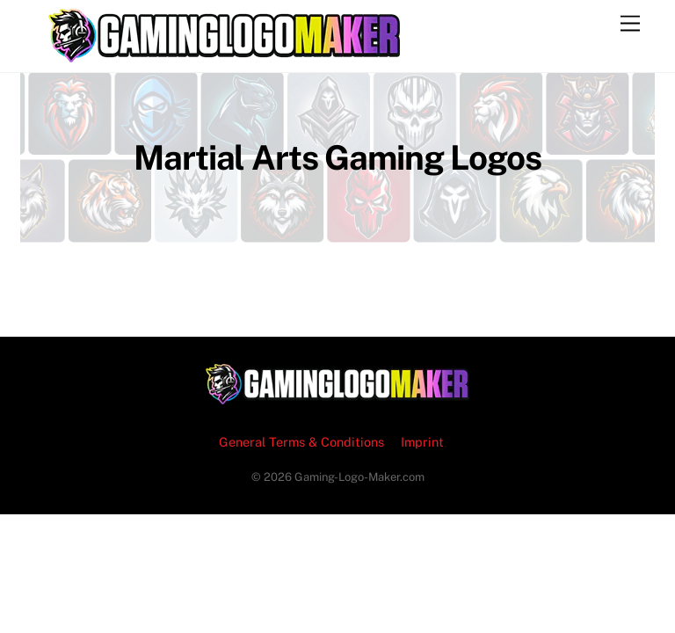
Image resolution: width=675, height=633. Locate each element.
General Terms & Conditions (301, 441)
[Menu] (630, 24)
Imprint (422, 441)
